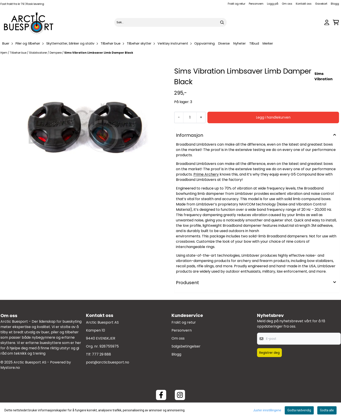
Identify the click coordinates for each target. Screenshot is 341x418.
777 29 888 (101, 354)
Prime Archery (206, 174)
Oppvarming (204, 43)
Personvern (256, 4)
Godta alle (327, 410)
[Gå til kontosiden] (327, 22)
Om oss (287, 4)
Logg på (272, 4)
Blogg (335, 4)
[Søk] (170, 22)
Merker (268, 43)
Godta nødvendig (299, 410)
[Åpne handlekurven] (336, 22)
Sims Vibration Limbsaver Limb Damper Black (98, 53)
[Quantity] (189, 117)
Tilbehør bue (18, 53)
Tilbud (254, 43)
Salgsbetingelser (186, 346)
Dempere (56, 53)
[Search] (222, 22)
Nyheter (239, 43)
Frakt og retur (236, 4)
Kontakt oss (304, 4)
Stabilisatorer (38, 53)
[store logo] (28, 22)
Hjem (4, 53)
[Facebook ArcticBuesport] (161, 395)
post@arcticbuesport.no (107, 362)
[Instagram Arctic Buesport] (180, 395)
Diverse (224, 43)
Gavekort (321, 4)
